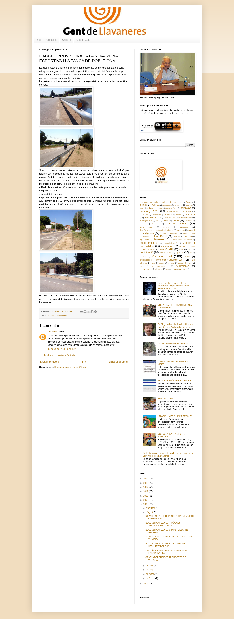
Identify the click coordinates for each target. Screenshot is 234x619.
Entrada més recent (49, 362)
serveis (171, 263)
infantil (163, 233)
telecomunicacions (160, 266)
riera (153, 263)
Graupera (184, 227)
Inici (38, 39)
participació (146, 252)
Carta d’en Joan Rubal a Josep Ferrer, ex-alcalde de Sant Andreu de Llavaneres (168, 454)
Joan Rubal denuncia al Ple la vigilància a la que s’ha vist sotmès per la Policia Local (174, 286)
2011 (146, 491)
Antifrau (155, 205)
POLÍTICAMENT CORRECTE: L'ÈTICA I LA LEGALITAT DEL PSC (166, 545)
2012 (146, 487)
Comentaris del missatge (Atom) (70, 367)
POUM (187, 256)
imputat (191, 230)
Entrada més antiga (118, 362)
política (143, 257)
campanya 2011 (149, 211)
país (181, 249)
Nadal (192, 246)
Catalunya (144, 215)
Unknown (52, 331)
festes (176, 220)
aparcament (167, 205)
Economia (190, 214)
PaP (189, 249)
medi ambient (148, 242)
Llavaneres (159, 239)
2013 (146, 483)
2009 (146, 500)
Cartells (66, 39)
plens (180, 252)
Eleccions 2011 (152, 217)
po (191, 253)
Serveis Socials (185, 263)
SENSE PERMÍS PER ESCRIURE (174, 380)
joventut (176, 236)
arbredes (179, 205)
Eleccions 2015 (170, 218)
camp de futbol (171, 208)
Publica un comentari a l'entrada (59, 355)
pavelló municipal (166, 253)
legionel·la (144, 240)
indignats (148, 233)
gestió (166, 227)
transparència (182, 266)
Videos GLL (83, 39)
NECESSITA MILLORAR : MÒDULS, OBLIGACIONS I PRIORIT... (163, 524)
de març (150, 574)
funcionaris (156, 224)
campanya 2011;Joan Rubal (178, 211)
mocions (182, 246)
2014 (146, 478)
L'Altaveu (188, 236)
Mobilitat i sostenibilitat (56, 316)
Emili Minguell (185, 217)
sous (142, 266)
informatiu (174, 233)
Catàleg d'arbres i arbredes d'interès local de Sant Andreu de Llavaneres (175, 325)
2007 (146, 583)
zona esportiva (179, 269)
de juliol (150, 565)
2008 (146, 504)
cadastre (150, 208)
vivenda (158, 269)
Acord (188, 202)
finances (188, 221)
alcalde (143, 205)
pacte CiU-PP (166, 249)
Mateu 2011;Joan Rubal (182, 240)
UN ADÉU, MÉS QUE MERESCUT (175, 416)
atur (141, 208)
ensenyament (146, 220)
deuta (178, 215)
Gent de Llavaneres (177, 223)
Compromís (156, 215)
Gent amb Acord (165, 398)
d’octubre (151, 508)
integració (146, 236)
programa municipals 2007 (170, 259)
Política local (161, 256)
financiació (144, 224)
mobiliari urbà (171, 243)
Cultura (168, 214)
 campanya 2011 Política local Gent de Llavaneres (160, 202)
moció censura (168, 246)
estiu (158, 221)
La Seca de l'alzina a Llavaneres (173, 343)
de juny (150, 569)
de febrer (150, 578)
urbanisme (145, 269)
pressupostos (146, 260)
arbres (189, 205)
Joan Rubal (160, 236)
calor (160, 208)
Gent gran (146, 227)
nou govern (148, 249)
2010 (146, 496)
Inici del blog (189, 233)
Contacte (51, 39)
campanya (186, 208)
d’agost (150, 512)
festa (166, 220)
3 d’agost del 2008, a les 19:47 (62, 349)
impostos (180, 230)
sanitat (161, 263)
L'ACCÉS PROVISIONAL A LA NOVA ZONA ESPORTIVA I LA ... (166, 551)
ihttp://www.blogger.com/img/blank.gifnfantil (156, 230)
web (167, 269)
